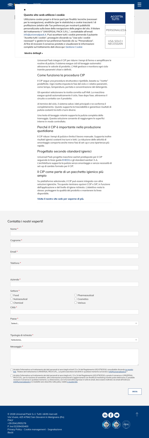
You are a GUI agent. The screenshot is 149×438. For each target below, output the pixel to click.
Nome (14, 228)
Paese (14, 318)
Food (16, 295)
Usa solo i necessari (115, 42)
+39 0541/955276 (17, 423)
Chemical (18, 302)
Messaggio (16, 346)
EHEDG (66, 160)
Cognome (16, 240)
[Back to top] (137, 414)
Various (82, 302)
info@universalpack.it (117, 372)
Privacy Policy (15, 429)
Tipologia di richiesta (21, 335)
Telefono (15, 263)
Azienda (15, 279)
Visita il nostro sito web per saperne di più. (60, 198)
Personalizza (116, 30)
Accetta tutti (117, 18)
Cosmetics (83, 299)
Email (14, 251)
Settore (15, 290)
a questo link (72, 382)
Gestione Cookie (74, 46)
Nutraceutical (20, 299)
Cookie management (35, 429)
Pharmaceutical (86, 295)
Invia (134, 391)
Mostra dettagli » (33, 53)
